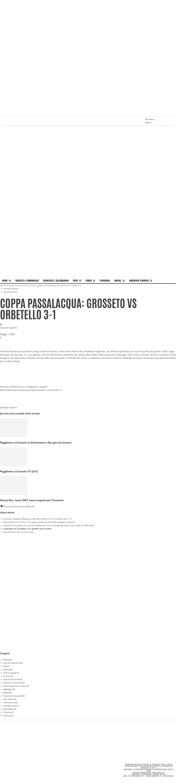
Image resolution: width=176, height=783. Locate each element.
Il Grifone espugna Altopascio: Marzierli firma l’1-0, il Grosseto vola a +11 (39, 518)
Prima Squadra (11, 672)
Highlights (9, 689)
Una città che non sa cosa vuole (19, 532)
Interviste (8, 715)
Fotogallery (10, 709)
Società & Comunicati (14, 682)
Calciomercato (10, 702)
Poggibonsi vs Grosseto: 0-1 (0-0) (19, 471)
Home (3, 285)
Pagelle (7, 692)
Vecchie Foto (11, 705)
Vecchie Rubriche (13, 663)
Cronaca (8, 676)
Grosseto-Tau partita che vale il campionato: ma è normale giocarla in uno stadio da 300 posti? (51, 525)
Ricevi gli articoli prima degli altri (18, 506)
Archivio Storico (14, 285)
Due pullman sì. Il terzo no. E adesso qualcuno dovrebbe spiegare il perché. (40, 522)
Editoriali (8, 669)
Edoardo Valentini (9, 327)
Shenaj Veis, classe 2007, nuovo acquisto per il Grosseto (33, 500)
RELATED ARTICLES (10, 413)
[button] (171, 119)
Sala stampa (10, 699)
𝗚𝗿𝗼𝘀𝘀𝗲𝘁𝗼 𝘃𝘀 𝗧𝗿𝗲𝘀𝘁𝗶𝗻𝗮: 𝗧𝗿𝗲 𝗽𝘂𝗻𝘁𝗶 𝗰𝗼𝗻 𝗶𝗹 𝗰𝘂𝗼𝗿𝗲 (29, 528)
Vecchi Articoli (30, 285)
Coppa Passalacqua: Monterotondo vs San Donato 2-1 (38, 390)
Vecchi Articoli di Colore (16, 686)
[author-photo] (6, 404)
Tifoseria (8, 712)
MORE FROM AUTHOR (31, 413)
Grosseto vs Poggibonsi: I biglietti (32, 386)
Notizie (8, 659)
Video (6, 666)
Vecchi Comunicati (14, 695)
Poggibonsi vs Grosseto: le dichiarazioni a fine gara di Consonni (37, 442)
